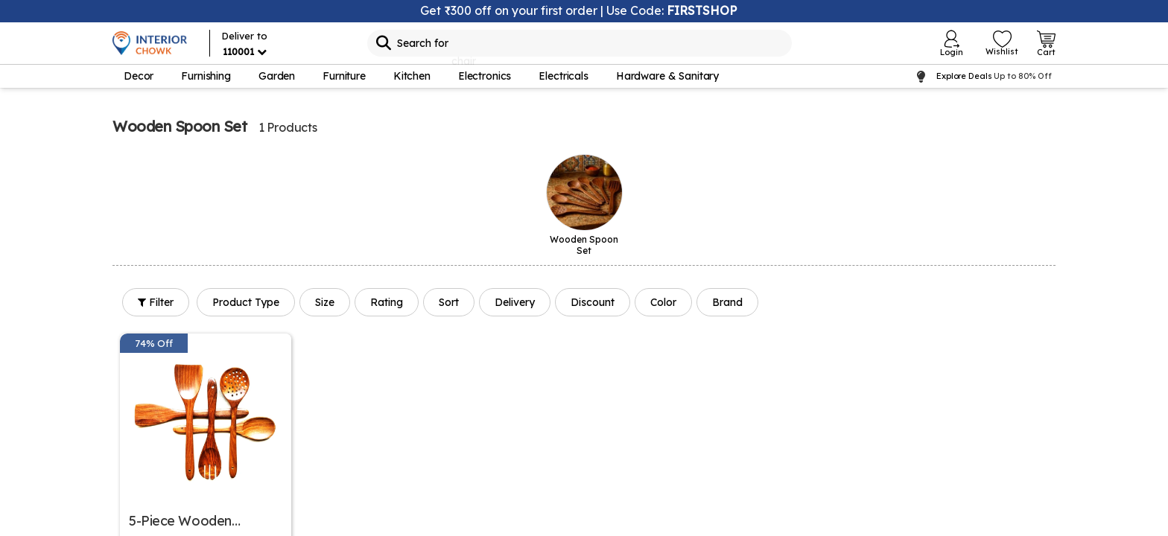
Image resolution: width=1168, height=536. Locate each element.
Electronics (484, 76)
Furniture (344, 76)
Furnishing (206, 76)
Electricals (563, 76)
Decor (138, 76)
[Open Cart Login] (1046, 43)
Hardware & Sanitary (667, 76)
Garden (276, 76)
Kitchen (412, 76)
